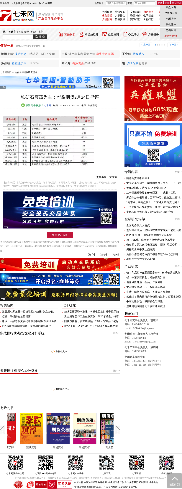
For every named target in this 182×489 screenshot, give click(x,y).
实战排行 (135, 19)
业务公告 (153, 482)
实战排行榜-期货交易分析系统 (22, 333)
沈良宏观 (107, 15)
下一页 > (173, 44)
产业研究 (131, 266)
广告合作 (124, 482)
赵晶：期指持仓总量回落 (16, 316)
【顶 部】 (103, 254)
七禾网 (47, 105)
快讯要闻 (120, 12)
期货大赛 (148, 12)
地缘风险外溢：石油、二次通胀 (144, 282)
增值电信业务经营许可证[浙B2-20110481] (99, 478)
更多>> (116, 333)
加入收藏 (15, 3)
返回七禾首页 (60, 235)
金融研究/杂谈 (134, 219)
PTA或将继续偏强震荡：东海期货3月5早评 (26, 326)
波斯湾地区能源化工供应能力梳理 (145, 306)
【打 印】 (91, 254)
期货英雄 (70, 447)
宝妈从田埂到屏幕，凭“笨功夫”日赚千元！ (150, 212)
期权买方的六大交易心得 (140, 259)
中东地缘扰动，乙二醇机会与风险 (145, 287)
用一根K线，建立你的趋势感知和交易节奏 (150, 239)
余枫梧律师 (113, 482)
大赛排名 (120, 15)
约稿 (33, 32)
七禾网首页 (5, 72)
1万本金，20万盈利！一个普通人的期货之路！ (153, 202)
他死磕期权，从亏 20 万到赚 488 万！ (147, 187)
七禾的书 (7, 408)
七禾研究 (107, 12)
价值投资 (120, 19)
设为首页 (4, 3)
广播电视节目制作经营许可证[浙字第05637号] (144, 478)
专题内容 (131, 172)
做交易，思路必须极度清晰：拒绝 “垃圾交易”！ (153, 244)
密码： (141, 3)
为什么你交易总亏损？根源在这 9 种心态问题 (152, 254)
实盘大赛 (171, 7)
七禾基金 (148, 15)
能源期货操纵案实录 (138, 178)
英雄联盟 (69, 34)
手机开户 (171, 24)
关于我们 (133, 482)
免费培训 (113, 34)
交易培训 (135, 12)
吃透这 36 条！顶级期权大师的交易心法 (149, 235)
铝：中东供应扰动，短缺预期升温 (145, 277)
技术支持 (78, 482)
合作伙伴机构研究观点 (26, 72)
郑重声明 (143, 482)
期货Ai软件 (92, 34)
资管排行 (135, 15)
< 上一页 (146, 44)
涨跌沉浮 (43, 447)
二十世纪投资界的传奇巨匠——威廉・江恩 (151, 192)
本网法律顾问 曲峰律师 (95, 482)
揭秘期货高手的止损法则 (140, 249)
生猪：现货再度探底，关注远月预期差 (148, 291)
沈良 (40, 32)
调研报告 (107, 19)
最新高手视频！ (32, 105)
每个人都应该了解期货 (18, 447)
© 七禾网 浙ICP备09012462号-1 (30, 478)
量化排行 (148, 19)
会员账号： (111, 3)
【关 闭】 (115, 254)
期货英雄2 (96, 447)
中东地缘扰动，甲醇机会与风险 (144, 301)
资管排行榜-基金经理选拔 (19, 370)
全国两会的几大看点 (138, 225)
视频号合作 (170, 13)
